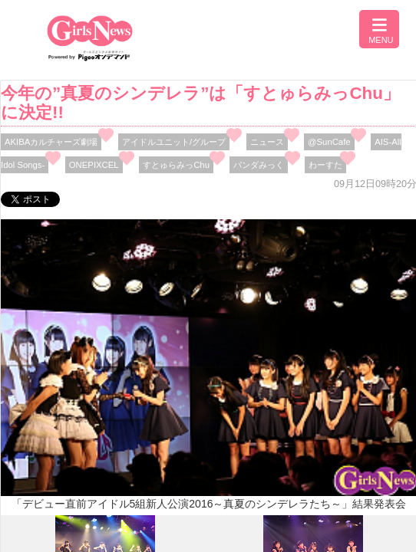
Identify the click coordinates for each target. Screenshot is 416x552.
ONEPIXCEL (94, 164)
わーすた (325, 164)
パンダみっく (258, 164)
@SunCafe (329, 141)
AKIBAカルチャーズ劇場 (51, 141)
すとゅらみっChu (176, 164)
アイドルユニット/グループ (174, 141)
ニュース (267, 141)
